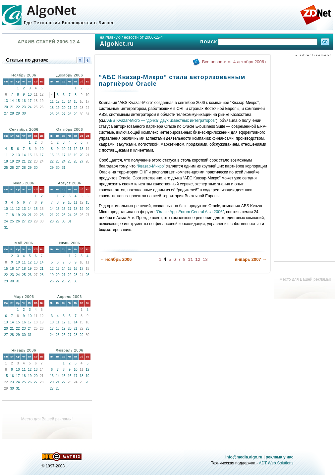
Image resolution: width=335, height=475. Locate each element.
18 (52, 108)
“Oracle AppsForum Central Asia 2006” (189, 212)
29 (18, 113)
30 (24, 113)
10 (29, 94)
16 (24, 101)
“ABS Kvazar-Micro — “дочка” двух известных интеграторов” (161, 120)
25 (52, 114)
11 (52, 101)
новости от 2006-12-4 (143, 37)
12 (58, 101)
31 (64, 167)
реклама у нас (280, 457)
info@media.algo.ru (243, 457)
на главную (110, 37)
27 (6, 113)
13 (6, 101)
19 (58, 108)
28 (12, 113)
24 (29, 107)
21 (12, 107)
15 (18, 101)
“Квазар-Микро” (151, 166)
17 (29, 101)
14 (12, 101)
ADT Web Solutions (276, 463)
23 (24, 107)
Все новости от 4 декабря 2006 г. (235, 61)
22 (18, 107)
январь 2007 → (251, 259)
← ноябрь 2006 (116, 259)
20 (6, 107)
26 (58, 114)
